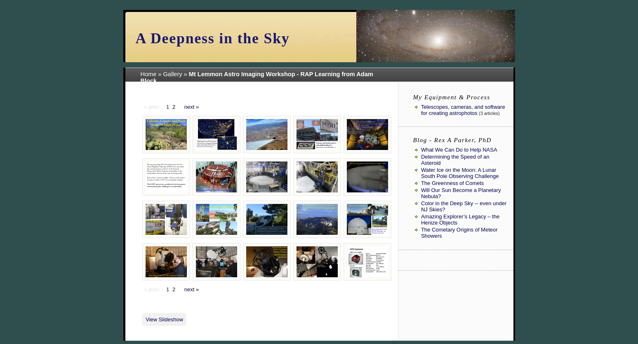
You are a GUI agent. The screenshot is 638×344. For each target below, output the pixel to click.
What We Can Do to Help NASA (459, 150)
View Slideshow (164, 319)
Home (149, 74)
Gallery (172, 74)
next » (191, 107)
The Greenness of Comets (452, 183)
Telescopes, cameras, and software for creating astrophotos (463, 110)
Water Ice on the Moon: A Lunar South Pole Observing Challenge (460, 173)
